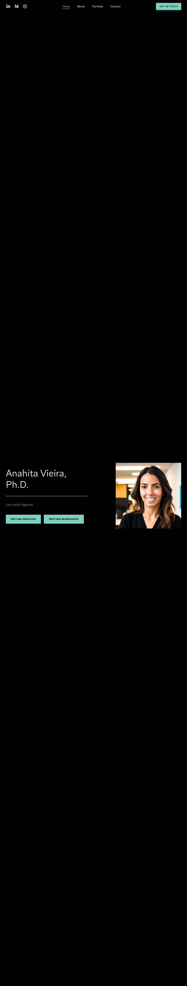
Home (66, 6)
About (81, 6)
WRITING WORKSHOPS (64, 519)
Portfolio (97, 6)
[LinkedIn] (8, 6)
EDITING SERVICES (23, 519)
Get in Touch (169, 6)
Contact (115, 6)
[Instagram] (24, 6)
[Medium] (16, 6)
